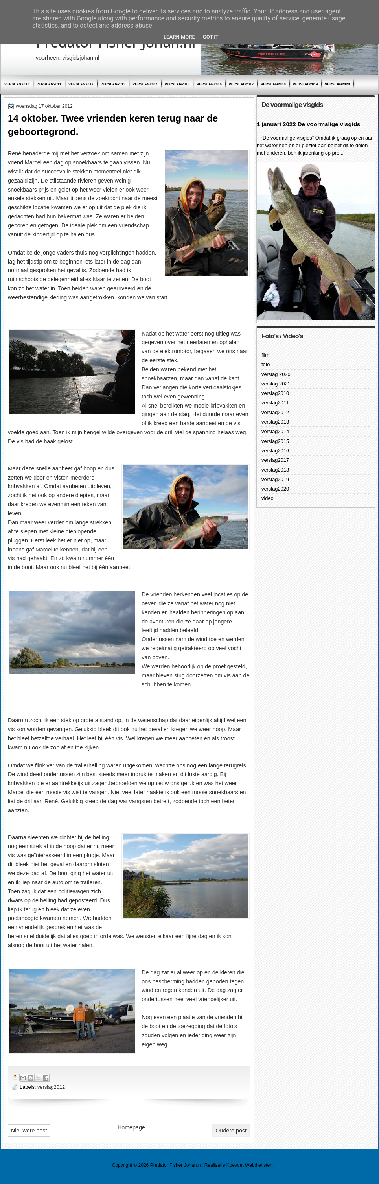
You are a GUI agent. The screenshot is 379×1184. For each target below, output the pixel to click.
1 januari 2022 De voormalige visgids (308, 124)
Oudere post (231, 1130)
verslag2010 (16, 84)
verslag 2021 (276, 384)
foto (265, 364)
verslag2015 (177, 84)
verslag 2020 (276, 374)
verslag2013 (113, 84)
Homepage (131, 1127)
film (265, 355)
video (267, 498)
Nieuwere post (29, 1130)
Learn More (179, 37)
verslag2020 (337, 84)
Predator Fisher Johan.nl (176, 1165)
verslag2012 (81, 84)
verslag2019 (305, 84)
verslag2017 (241, 84)
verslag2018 (273, 84)
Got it (211, 37)
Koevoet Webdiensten (249, 1165)
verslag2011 (49, 84)
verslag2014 (145, 84)
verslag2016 (209, 84)
